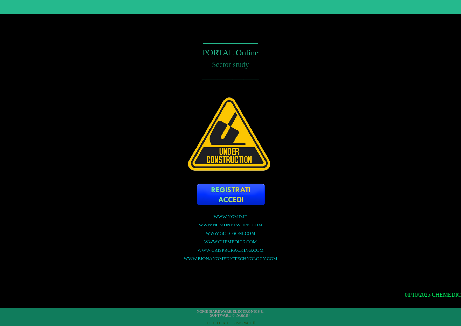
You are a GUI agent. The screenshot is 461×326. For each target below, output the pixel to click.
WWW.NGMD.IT (231, 216)
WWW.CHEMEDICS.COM (230, 241)
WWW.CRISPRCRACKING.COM (230, 250)
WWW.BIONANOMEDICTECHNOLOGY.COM (230, 258)
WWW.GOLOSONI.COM (230, 233)
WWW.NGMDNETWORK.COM (230, 224)
